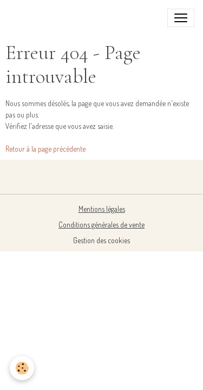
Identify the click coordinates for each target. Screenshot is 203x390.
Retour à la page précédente (45, 148)
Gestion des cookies (101, 240)
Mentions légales (101, 208)
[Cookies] (22, 368)
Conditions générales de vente (101, 224)
